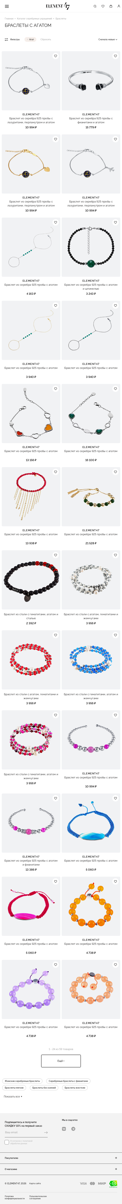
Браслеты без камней (44, 1087)
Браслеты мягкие (14, 1087)
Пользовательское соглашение (38, 1197)
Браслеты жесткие (75, 1087)
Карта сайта (35, 1183)
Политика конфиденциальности (15, 1197)
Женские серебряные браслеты (22, 1081)
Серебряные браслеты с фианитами (68, 1081)
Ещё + (61, 1060)
